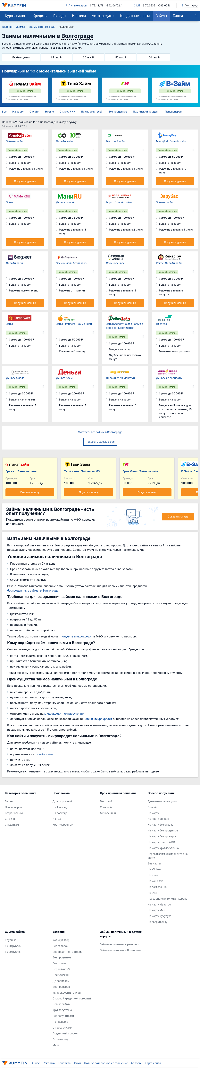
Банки (178, 15)
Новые (49, 111)
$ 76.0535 (149, 5)
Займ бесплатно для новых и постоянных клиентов (124, 326)
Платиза (161, 324)
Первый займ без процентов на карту (168, 856)
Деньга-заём (64, 378)
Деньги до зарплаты (169, 378)
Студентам (12, 824)
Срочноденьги (115, 263)
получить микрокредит (77, 636)
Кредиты (40, 15)
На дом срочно (157, 887)
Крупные (10, 940)
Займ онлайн (14, 141)
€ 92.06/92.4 (114, 5)
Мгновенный (108, 813)
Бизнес (9, 801)
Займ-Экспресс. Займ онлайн (74, 324)
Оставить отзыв (178, 516)
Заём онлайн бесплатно (71, 263)
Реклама (49, 1063)
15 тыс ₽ (56, 57)
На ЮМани (154, 869)
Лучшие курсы (76, 5)
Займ (9, 202)
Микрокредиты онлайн (67, 992)
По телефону (61, 1039)
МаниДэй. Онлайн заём (171, 141)
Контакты (64, 1063)
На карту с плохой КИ (161, 842)
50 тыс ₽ (120, 57)
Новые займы (61, 1004)
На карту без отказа (160, 824)
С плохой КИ (67, 111)
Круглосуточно (62, 1010)
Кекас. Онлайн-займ (169, 263)
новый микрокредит (98, 719)
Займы (161, 15)
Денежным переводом (162, 801)
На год (57, 819)
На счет (152, 893)
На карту (18, 111)
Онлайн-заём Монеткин (121, 378)
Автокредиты (103, 15)
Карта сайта (153, 1063)
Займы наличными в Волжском (120, 950)
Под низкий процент (146, 111)
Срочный (106, 807)
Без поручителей (92, 111)
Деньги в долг (15, 378)
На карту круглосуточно (163, 848)
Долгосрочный (62, 801)
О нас (36, 1063)
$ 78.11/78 (97, 5)
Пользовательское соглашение (106, 1063)
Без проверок (61, 987)
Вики (77, 1063)
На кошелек (155, 881)
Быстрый (106, 801)
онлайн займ (44, 754)
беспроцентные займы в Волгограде (32, 590)
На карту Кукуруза (159, 916)
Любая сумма (21, 57)
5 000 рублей (13, 952)
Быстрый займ (115, 141)
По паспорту (60, 1021)
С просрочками (62, 1027)
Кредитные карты (135, 15)
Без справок (60, 946)
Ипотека (79, 15)
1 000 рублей (13, 946)
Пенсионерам (173, 111)
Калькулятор (61, 940)
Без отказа (60, 963)
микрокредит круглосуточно (64, 713)
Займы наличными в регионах (119, 944)
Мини (56, 1045)
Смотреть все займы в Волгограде (100, 432)
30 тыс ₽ (88, 57)
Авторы (136, 1063)
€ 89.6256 (164, 5)
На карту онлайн (158, 819)
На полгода (60, 813)
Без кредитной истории (67, 952)
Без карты (154, 863)
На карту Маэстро (159, 904)
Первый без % (61, 969)
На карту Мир (156, 910)
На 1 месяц (60, 807)
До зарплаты (61, 981)
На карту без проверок (162, 836)
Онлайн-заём (14, 263)
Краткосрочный (63, 824)
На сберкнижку (157, 922)
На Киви (153, 875)
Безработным (14, 813)
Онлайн (34, 111)
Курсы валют (16, 15)
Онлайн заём (64, 141)
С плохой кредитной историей (72, 998)
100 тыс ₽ (153, 57)
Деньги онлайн (65, 202)
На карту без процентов (163, 830)
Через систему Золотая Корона (168, 898)
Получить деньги (25, 181)
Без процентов (117, 111)
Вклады (59, 15)
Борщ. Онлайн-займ (119, 202)
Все (4, 111)
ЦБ (137, 5)
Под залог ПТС (62, 975)
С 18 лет (10, 819)
